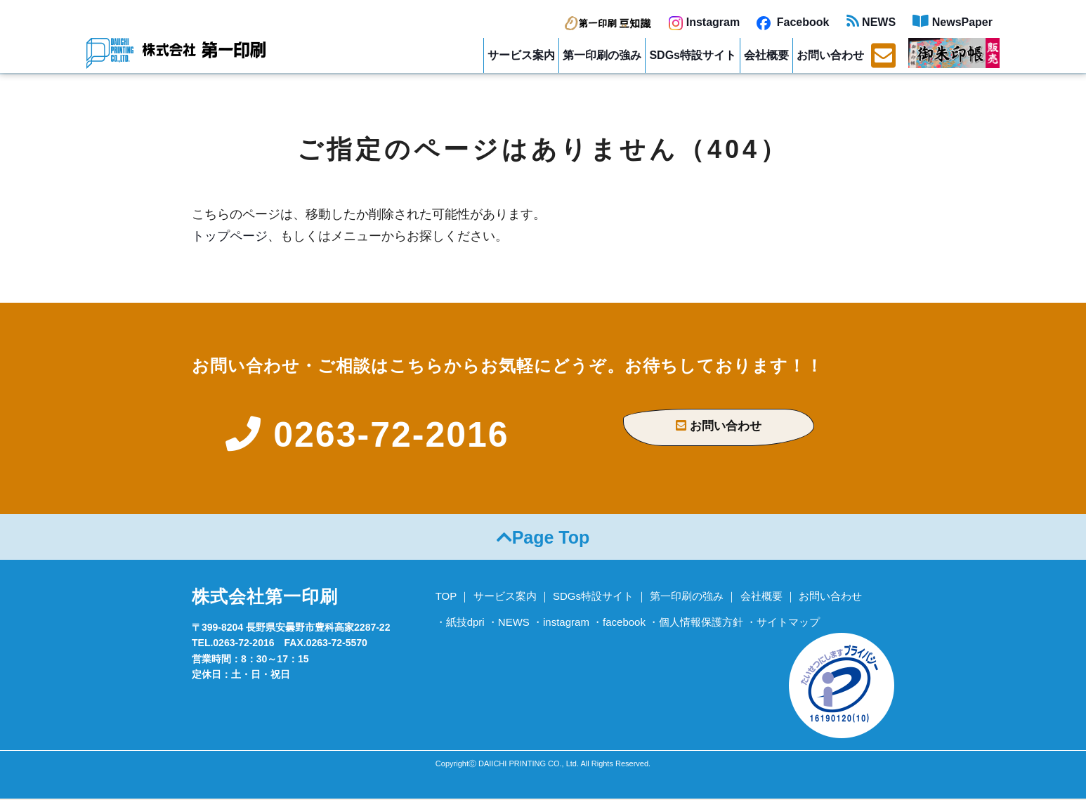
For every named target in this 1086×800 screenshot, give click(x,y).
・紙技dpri (460, 623)
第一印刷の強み (602, 55)
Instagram (704, 22)
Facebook (793, 22)
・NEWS (509, 623)
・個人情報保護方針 (695, 623)
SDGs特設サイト (692, 55)
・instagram (560, 623)
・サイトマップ (783, 623)
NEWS (871, 22)
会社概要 (766, 55)
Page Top (543, 539)
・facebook (619, 623)
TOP (446, 597)
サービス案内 (521, 55)
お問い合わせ (830, 55)
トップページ (230, 236)
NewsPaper (952, 22)
